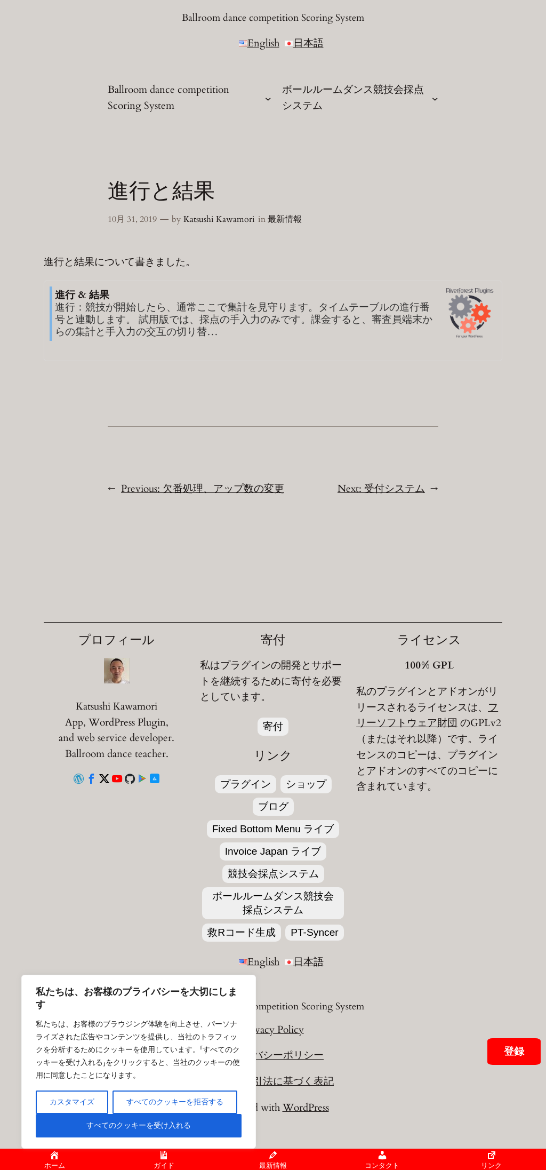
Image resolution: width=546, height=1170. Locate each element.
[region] (138, 1062)
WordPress (306, 1108)
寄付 (273, 726)
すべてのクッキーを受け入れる (138, 1125)
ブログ (273, 806)
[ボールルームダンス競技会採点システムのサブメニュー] (435, 98)
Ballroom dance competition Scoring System (273, 17)
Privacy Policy (273, 1030)
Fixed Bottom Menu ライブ (273, 828)
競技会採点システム (273, 873)
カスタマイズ (72, 1102)
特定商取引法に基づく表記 (273, 1081)
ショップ (306, 784)
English (259, 43)
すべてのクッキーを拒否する (174, 1102)
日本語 (304, 43)
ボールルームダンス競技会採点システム (273, 903)
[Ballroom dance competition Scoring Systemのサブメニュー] (268, 98)
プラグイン (245, 784)
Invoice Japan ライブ (273, 851)
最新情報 (285, 219)
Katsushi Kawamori (219, 219)
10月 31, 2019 (132, 219)
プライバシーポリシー (273, 1055)
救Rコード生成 (241, 932)
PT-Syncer (315, 932)
